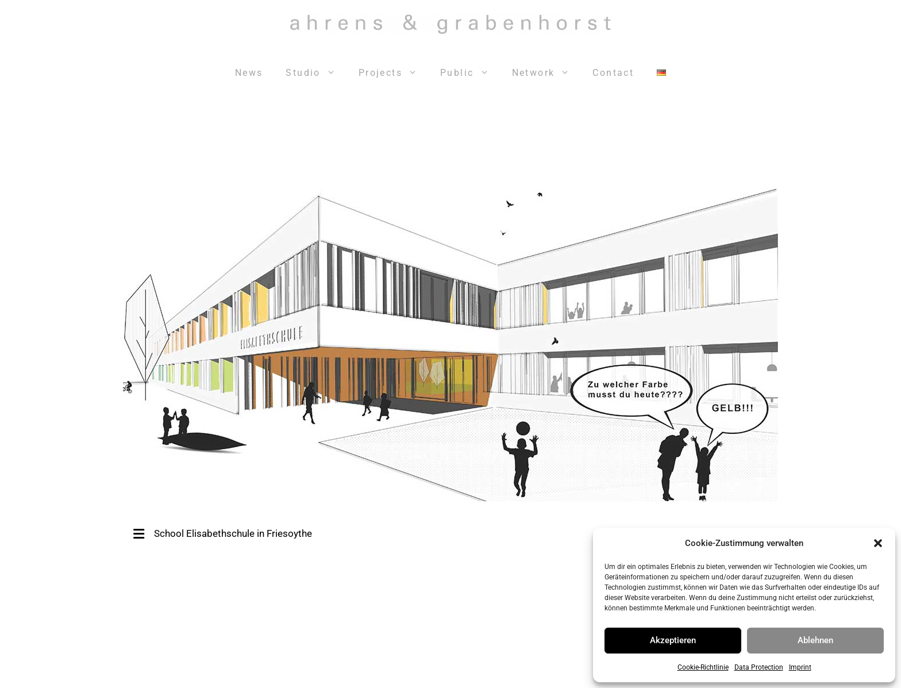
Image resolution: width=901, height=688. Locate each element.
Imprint (800, 667)
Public (470, 73)
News (249, 72)
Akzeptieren (673, 640)
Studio (316, 73)
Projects (394, 73)
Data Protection (758, 667)
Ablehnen (815, 640)
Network (547, 73)
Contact (613, 72)
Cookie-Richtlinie (703, 667)
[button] (878, 543)
